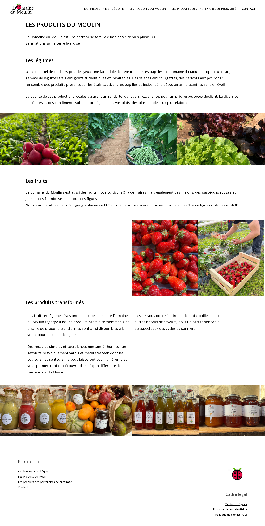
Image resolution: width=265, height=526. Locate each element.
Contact (248, 9)
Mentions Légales (235, 504)
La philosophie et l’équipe (104, 9)
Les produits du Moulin (147, 9)
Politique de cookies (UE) (230, 514)
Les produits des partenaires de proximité (204, 9)
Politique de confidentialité (229, 509)
